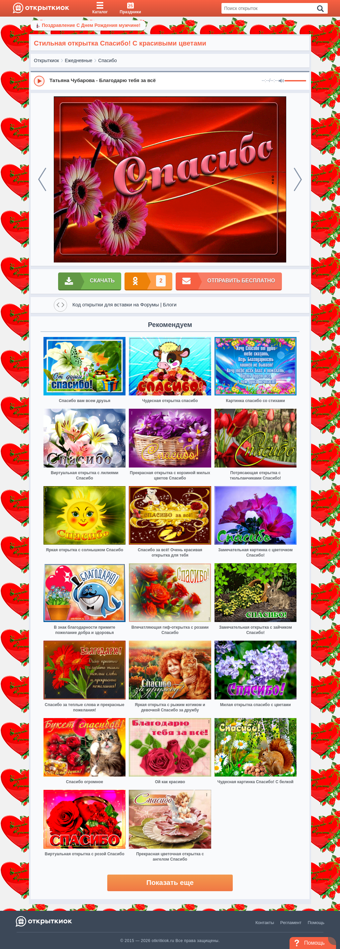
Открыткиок (46, 60)
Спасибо (107, 60)
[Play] (39, 81)
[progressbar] (295, 81)
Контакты (264, 922)
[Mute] (281, 81)
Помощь (316, 922)
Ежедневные (78, 60)
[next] (298, 179)
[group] (170, 81)
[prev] (42, 179)
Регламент (290, 922)
